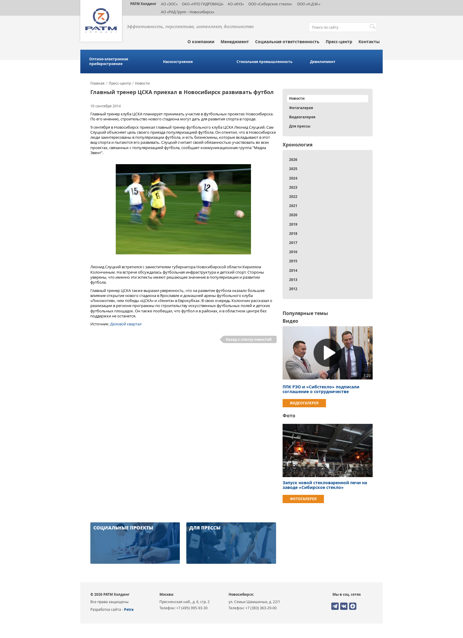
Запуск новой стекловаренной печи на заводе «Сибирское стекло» (325, 485)
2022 (293, 196)
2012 (293, 288)
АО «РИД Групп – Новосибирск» (187, 11)
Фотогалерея (301, 107)
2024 (293, 178)
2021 (293, 205)
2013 (293, 279)
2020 (293, 214)
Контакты (369, 41)
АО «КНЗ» (236, 3)
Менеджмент (235, 41)
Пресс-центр (339, 41)
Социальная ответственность (287, 41)
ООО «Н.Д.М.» (308, 3)
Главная (97, 83)
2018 (293, 233)
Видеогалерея (302, 116)
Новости (142, 83)
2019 (293, 224)
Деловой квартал (125, 324)
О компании (201, 41)
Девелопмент (322, 61)
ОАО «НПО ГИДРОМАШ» (203, 3)
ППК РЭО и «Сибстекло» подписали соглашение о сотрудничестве (321, 389)
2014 (293, 270)
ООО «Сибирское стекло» (270, 3)
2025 (293, 168)
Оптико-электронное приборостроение (108, 61)
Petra (128, 609)
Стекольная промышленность (264, 61)
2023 (293, 187)
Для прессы (299, 126)
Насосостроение (178, 61)
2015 (293, 261)
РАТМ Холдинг (143, 3)
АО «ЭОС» (169, 3)
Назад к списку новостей (249, 339)
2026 (293, 159)
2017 (293, 242)
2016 (293, 251)
